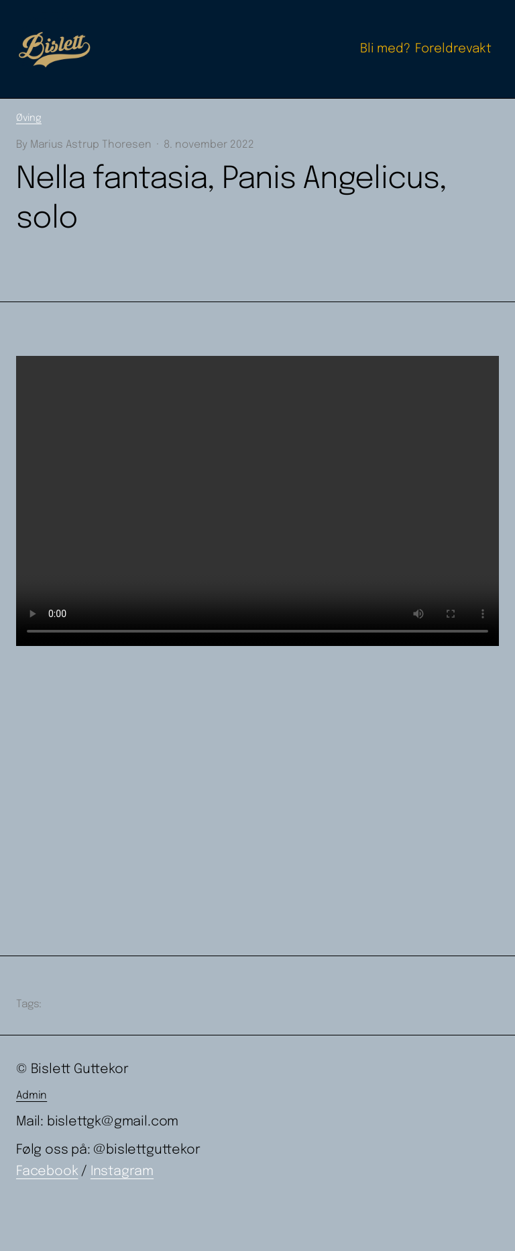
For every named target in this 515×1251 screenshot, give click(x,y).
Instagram (122, 1171)
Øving (29, 118)
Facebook (47, 1171)
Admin (31, 1096)
